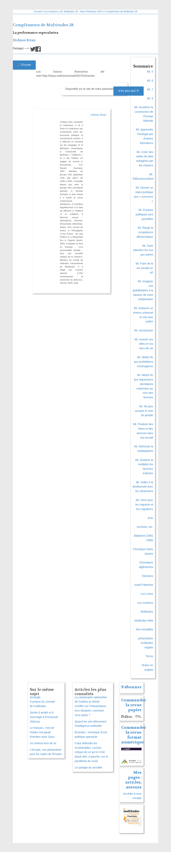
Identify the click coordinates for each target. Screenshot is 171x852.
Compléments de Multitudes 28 (121, 11)
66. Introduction (143, 330)
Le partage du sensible (88, 767)
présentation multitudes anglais (145, 643)
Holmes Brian (24, 40)
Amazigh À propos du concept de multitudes (42, 702)
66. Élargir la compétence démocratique (145, 232)
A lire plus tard (128, 90)
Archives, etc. (145, 526)
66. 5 (150, 71)
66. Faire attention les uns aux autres (143, 250)
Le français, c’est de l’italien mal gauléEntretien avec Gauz (42, 732)
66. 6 (150, 80)
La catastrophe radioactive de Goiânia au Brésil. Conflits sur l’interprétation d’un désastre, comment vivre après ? (91, 706)
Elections (147, 576)
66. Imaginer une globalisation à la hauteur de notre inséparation (143, 290)
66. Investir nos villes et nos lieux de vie (143, 344)
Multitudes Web (143, 620)
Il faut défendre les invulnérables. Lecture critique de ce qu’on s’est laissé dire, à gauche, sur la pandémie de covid (91, 752)
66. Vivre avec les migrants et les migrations (144, 504)
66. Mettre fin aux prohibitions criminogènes (143, 362)
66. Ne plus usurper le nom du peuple (144, 411)
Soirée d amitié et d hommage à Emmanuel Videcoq (44, 717)
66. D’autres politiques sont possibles (144, 214)
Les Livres (147, 593)
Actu (150, 517)
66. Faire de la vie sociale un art (144, 268)
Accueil (37, 11)
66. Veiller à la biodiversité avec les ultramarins (143, 487)
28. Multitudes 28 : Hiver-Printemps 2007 (81, 11)
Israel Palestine (143, 584)
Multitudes (147, 611)
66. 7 (150, 89)
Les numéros (50, 11)
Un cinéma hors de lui (43, 743)
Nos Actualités (144, 629)
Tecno (149, 656)
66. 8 (150, 98)
